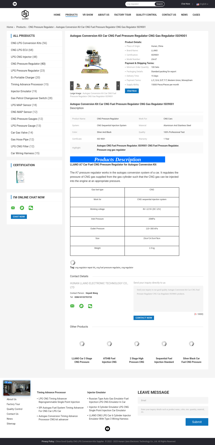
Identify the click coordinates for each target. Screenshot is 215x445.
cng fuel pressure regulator (108, 267)
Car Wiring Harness (22, 153)
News (184, 14)
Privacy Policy (48, 441)
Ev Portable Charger (23, 77)
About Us (103, 14)
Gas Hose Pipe (20, 139)
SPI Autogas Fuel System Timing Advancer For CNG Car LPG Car (61, 409)
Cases (196, 14)
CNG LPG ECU (19, 50)
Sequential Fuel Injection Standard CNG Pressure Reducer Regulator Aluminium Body (164, 360)
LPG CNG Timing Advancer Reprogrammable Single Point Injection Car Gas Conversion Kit (59, 400)
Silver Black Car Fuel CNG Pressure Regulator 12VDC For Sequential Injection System (191, 360)
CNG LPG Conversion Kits (26, 43)
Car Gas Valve (19, 132)
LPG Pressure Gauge (23, 125)
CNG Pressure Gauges (24, 118)
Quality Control (146, 14)
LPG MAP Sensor (21, 105)
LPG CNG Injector (21, 56)
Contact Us (169, 14)
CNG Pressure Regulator (41, 27)
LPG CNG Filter (20, 146)
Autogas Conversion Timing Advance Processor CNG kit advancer (58, 418)
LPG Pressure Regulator (25, 70)
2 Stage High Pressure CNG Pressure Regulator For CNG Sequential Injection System (136, 360)
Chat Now (185, 4)
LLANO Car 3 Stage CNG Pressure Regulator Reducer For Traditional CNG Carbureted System (82, 360)
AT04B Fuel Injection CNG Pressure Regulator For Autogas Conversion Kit (109, 360)
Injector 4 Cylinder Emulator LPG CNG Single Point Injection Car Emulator (109, 409)
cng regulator (127, 267)
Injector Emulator (21, 91)
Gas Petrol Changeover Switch (29, 98)
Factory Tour (122, 14)
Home (57, 14)
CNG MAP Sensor (21, 112)
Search (159, 4)
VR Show (88, 14)
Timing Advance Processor (27, 84)
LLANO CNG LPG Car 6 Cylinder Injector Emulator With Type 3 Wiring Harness (110, 417)
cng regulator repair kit (85, 267)
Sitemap (11, 423)
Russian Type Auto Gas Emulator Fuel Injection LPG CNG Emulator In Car (109, 400)
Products (72, 14)
